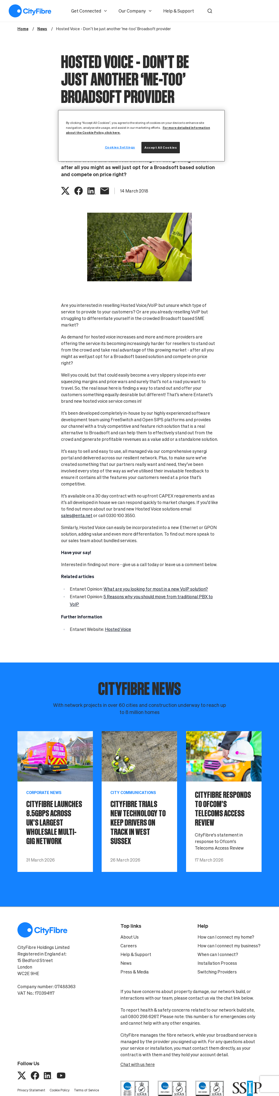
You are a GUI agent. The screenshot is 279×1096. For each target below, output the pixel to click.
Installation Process (217, 963)
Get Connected (89, 10)
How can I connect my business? (229, 945)
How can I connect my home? (226, 937)
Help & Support (178, 10)
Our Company (135, 10)
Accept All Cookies (160, 147)
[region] (141, 136)
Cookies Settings (120, 147)
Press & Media (134, 971)
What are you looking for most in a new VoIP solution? (156, 589)
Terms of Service (86, 1090)
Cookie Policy (59, 1090)
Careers (128, 945)
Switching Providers (217, 971)
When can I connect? (218, 954)
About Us (129, 937)
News (126, 963)
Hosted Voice (118, 629)
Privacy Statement (31, 1090)
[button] (210, 11)
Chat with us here (137, 1064)
